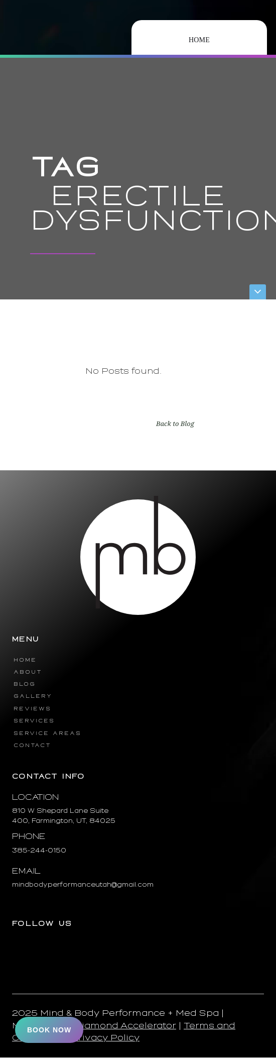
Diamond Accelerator (125, 1025)
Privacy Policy (105, 1037)
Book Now (49, 1030)
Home (199, 40)
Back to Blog (175, 423)
